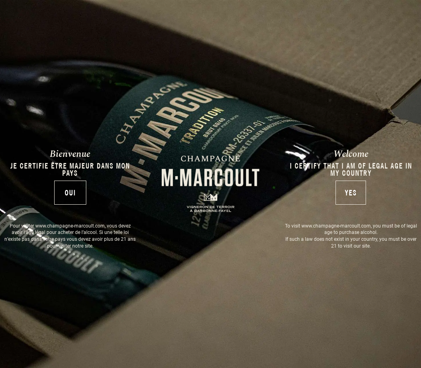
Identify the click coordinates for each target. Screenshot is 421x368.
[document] (210, 184)
